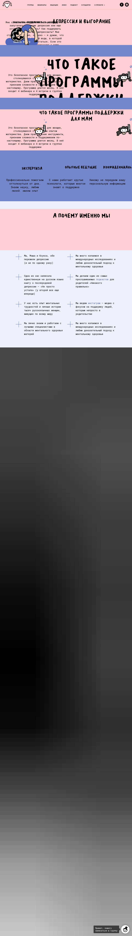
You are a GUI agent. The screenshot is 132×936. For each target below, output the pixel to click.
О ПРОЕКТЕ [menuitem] (98, 5)
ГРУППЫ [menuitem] (30, 5)
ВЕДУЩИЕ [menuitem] (54, 5)
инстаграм (94, 303)
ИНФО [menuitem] (64, 5)
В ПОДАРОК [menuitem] (86, 5)
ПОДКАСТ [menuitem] (74, 5)
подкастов (102, 279)
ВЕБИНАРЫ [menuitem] (42, 5)
